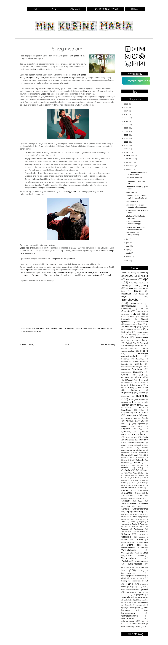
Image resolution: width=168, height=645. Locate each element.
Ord (94, 328)
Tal (143, 519)
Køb (128, 421)
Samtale (128, 493)
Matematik (129, 440)
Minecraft (130, 445)
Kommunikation (141, 412)
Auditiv (135, 286)
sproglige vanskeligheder (130, 608)
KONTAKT (134, 9)
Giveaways (138, 372)
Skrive (141, 498)
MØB (144, 455)
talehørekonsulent (129, 616)
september (130, 166)
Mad (135, 437)
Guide (135, 382)
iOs (146, 580)
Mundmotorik (126, 455)
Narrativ (123, 457)
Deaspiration (125, 319)
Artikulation (142, 283)
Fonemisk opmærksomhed (129, 348)
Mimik (123, 445)
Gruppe (127, 382)
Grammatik (125, 377)
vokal (123, 626)
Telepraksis (144, 524)
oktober (129, 162)
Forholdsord (125, 361)
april (128, 249)
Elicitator (139, 332)
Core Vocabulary (141, 311)
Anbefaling (144, 273)
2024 (126, 111)
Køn (136, 421)
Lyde (90, 328)
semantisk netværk (141, 597)
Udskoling (126, 537)
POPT (146, 470)
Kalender (141, 407)
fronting (124, 581)
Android (144, 276)
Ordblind (124, 468)
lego (132, 587)
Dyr (147, 324)
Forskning (143, 361)
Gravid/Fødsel (127, 380)
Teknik (134, 524)
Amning (133, 273)
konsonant (143, 584)
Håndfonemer (135, 390)
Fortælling (125, 364)
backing (124, 567)
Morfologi (145, 445)
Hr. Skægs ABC (91, 272)
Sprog (140, 506)
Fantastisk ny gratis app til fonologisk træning (136, 228)
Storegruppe (125, 517)
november (130, 159)
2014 (126, 145)
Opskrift (124, 465)
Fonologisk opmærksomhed (69, 328)
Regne (130, 485)
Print (137, 478)
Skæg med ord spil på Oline (63, 259)
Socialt (123, 503)
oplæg (140, 592)
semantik (125, 597)
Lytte (134, 432)
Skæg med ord (76, 56)
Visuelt (129, 555)
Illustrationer (125, 396)
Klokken (141, 410)
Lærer (123, 434)
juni (128, 243)
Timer (133, 526)
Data (143, 317)
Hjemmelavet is (132, 201)
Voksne (141, 556)
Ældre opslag (108, 344)
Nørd (131, 460)
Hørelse (142, 393)
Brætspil (142, 294)
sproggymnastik (141, 605)
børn (47, 328)
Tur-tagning (138, 529)
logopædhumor (132, 589)
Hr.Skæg (70, 78)
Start (67, 344)
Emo (146, 332)
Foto (123, 367)
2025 (126, 107)
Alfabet (123, 273)
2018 (126, 132)
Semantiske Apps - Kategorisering (133, 234)
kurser (123, 587)
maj (128, 246)
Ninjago (141, 457)
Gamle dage (125, 372)
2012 (126, 152)
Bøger (124, 296)
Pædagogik (135, 483)
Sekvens (129, 496)
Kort (135, 418)
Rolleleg (141, 488)
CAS (141, 309)
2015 (126, 142)
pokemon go (128, 595)
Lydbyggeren (141, 429)
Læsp (128, 437)
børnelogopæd (127, 576)
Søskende (124, 519)
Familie (124, 337)
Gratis (138, 377)
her (82, 270)
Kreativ (145, 418)
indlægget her (70, 191)
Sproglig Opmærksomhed (134, 509)
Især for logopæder (130, 405)
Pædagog (124, 483)
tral (143, 621)
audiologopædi (135, 564)
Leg (128, 423)
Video (145, 553)
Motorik (129, 448)
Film (134, 343)
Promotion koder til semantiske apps (133, 223)
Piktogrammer (129, 475)
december (130, 155)
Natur (132, 457)
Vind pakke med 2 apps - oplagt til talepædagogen (136, 206)
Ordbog (140, 468)
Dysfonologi (130, 326)
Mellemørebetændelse (136, 443)
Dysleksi (145, 327)
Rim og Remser (103, 328)
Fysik (144, 366)
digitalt (123, 578)
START (35, 9)
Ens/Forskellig (130, 335)
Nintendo (124, 460)
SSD (134, 490)
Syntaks (143, 517)
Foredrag (125, 359)
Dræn (133, 324)
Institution (124, 402)
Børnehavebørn (131, 299)
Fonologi (144, 351)
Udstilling (142, 537)
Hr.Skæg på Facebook (101, 275)
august (129, 169)
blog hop (133, 567)
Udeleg (142, 531)
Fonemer (53, 328)
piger (146, 592)
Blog (123, 291)
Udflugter (125, 534)
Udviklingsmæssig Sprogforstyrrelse (134, 542)
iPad (128, 584)
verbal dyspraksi (138, 624)
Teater (132, 522)
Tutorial (124, 531)
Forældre (138, 364)
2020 (126, 125)
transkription (125, 624)
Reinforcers (140, 485)
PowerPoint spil (126, 478)
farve (142, 578)
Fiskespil (128, 346)
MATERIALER (75, 9)
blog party (142, 567)
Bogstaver (40, 328)
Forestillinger (140, 359)
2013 (126, 149)
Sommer (133, 503)
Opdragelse (140, 460)
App (145, 279)
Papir (135, 473)
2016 (126, 138)
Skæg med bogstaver (83, 91)
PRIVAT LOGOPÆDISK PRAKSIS (105, 9)
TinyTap (142, 527)
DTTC (123, 316)
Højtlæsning (127, 392)
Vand (144, 547)
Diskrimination (142, 322)
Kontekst (127, 418)
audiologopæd (141, 561)
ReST (123, 485)
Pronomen (134, 480)
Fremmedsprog (134, 367)
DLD (143, 314)
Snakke (140, 501)
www (39, 331)
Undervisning (126, 547)
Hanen (123, 385)
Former (134, 361)
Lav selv (144, 421)
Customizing (125, 314)
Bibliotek (129, 288)
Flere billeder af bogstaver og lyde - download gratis (136, 197)
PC (137, 470)
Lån (143, 432)
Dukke (140, 324)
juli (127, 239)
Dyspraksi (129, 329)
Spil (128, 506)
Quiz (144, 483)
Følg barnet (137, 369)
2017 (126, 135)
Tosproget (124, 529)
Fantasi (128, 340)
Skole (132, 498)
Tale (123, 522)
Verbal (137, 553)
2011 (126, 261)
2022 (126, 118)
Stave (135, 514)
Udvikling (139, 540)
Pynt (143, 480)
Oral (133, 465)
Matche (145, 437)
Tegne (141, 522)
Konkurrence (132, 415)
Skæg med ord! (132, 192)
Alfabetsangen (39, 188)
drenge (133, 578)
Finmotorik (144, 343)
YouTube (125, 561)
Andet (128, 275)
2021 (126, 121)
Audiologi (124, 286)
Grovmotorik (143, 380)
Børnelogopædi (128, 306)
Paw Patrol (144, 473)
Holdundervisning (135, 385)
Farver (145, 340)
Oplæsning (138, 462)
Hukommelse (143, 387)
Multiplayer (125, 452)
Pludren (142, 475)
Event (143, 335)
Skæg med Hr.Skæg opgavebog (45, 275)
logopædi (144, 589)
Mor (137, 445)
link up (140, 587)
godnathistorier (136, 581)
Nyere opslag (27, 344)
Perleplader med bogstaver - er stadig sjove (137, 173)
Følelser (124, 369)
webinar (130, 627)
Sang (139, 493)
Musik (136, 455)
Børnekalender (137, 303)
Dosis (127, 324)
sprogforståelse (126, 605)
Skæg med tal (47, 94)
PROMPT (127, 473)
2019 (126, 128)
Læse (133, 434)
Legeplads (141, 424)
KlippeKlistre (126, 410)
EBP (138, 329)
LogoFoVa (140, 426)
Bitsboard (141, 288)
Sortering (144, 503)
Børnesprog (126, 309)
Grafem (125, 375)
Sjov (140, 495)
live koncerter (51, 264)
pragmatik (140, 595)
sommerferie (143, 600)
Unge (137, 547)
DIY (134, 314)
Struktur (134, 517)
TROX (132, 519)
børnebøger (141, 571)
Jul (132, 407)
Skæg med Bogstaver (35, 78)
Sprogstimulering (26, 331)
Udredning (141, 534)
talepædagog (127, 621)
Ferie (128, 343)
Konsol (145, 415)
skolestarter (128, 600)
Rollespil (124, 490)
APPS (54, 9)
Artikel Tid (132, 283)
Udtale (124, 539)
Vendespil (125, 553)
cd (81, 267)
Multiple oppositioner (139, 452)
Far (138, 340)
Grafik (141, 375)
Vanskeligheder (128, 550)
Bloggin (137, 291)
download (87, 267)
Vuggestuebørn (128, 558)
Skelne (124, 498)
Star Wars (125, 514)
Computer (126, 311)
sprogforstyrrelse (140, 602)
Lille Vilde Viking (57, 188)
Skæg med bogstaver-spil (62, 272)
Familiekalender (142, 337)
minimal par (130, 592)
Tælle (134, 531)
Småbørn (125, 501)
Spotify (112, 267)
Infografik (142, 400)
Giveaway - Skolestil (134, 178)
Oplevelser (125, 463)
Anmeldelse (30, 328)
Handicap (143, 382)
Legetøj (124, 426)
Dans (132, 317)
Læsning (144, 434)
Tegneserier (125, 524)
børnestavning (141, 575)
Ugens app (134, 545)
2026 (126, 104)
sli (136, 600)
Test (126, 526)
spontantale (127, 602)
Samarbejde (144, 490)
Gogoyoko (28, 270)
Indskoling (141, 395)
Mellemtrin (143, 439)
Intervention (137, 402)
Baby (145, 285)
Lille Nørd (64, 83)
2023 (126, 114)
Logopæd (125, 428)
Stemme (143, 514)
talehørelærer (127, 618)
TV (35, 331)
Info (131, 399)
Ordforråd (125, 470)
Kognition (125, 413)
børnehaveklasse (128, 573)
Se (111, 328)
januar (129, 256)
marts (128, 253)
